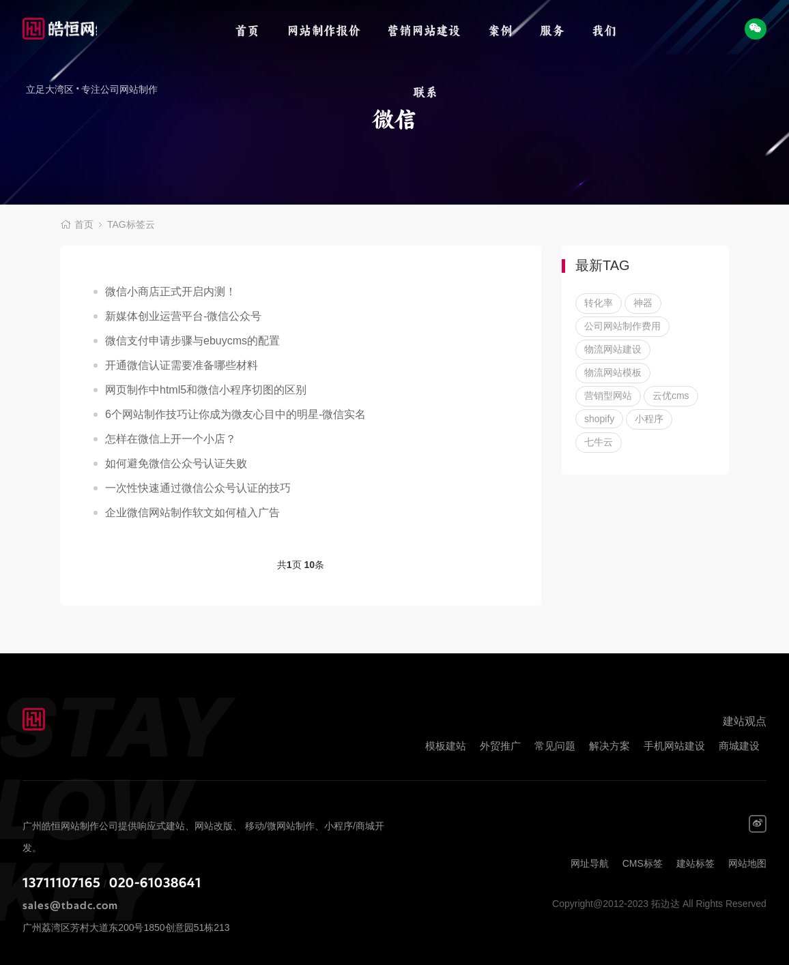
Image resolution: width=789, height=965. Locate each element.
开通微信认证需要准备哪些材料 (181, 365)
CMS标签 (642, 863)
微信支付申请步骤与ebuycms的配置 (192, 340)
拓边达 (60, 30)
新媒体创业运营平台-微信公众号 (183, 316)
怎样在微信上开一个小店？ (170, 439)
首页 (247, 31)
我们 (604, 31)
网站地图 (747, 863)
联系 (425, 92)
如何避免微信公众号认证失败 (176, 463)
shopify (599, 418)
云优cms (670, 395)
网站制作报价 (323, 31)
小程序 (649, 418)
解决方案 (609, 746)
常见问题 (554, 746)
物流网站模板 (613, 372)
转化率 (598, 302)
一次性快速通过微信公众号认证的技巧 (198, 488)
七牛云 (598, 441)
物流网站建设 (613, 349)
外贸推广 (500, 746)
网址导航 (590, 863)
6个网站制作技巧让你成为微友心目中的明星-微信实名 (235, 414)
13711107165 (62, 883)
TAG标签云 (131, 225)
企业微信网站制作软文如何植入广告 (192, 512)
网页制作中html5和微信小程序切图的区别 (205, 390)
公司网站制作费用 (622, 326)
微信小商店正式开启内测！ (170, 291)
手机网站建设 (674, 746)
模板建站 (445, 746)
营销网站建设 (424, 31)
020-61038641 (155, 883)
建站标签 (695, 863)
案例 (500, 31)
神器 (642, 302)
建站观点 (744, 721)
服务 (552, 31)
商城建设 (739, 746)
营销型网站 (608, 395)
